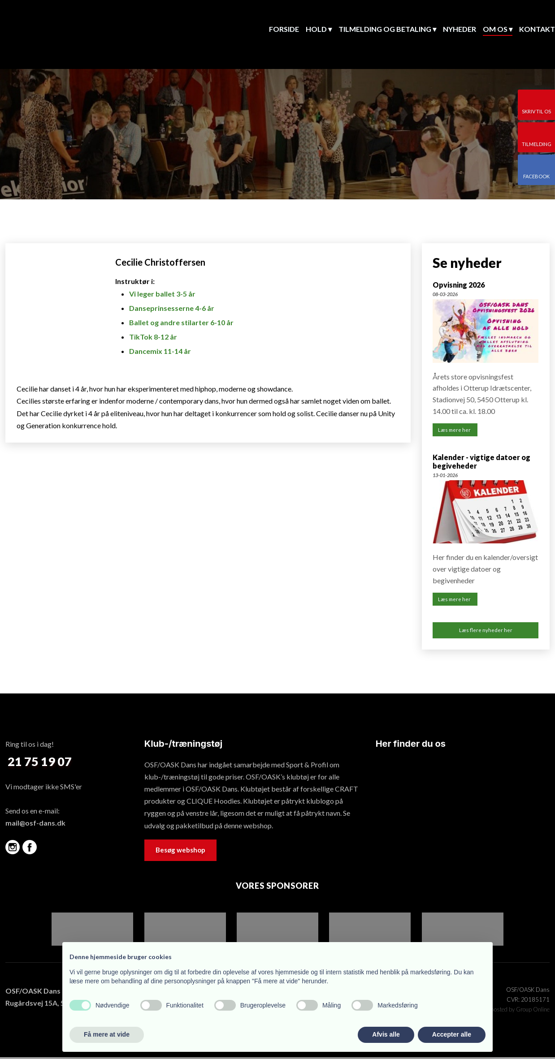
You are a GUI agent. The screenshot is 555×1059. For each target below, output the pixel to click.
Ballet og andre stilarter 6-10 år (181, 322)
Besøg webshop (180, 852)
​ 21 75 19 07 (38, 763)
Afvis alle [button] (385, 1034)
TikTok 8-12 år (153, 336)
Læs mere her (455, 430)
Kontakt (537, 29)
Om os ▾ (497, 29)
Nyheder (459, 29)
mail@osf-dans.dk (35, 825)
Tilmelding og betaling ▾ (387, 29)
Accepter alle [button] (451, 1034)
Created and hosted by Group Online (504, 1011)
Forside (284, 29)
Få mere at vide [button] (107, 1034)
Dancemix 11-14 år (160, 351)
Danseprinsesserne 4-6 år (171, 308)
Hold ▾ (319, 29)
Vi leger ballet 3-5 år (162, 293)
